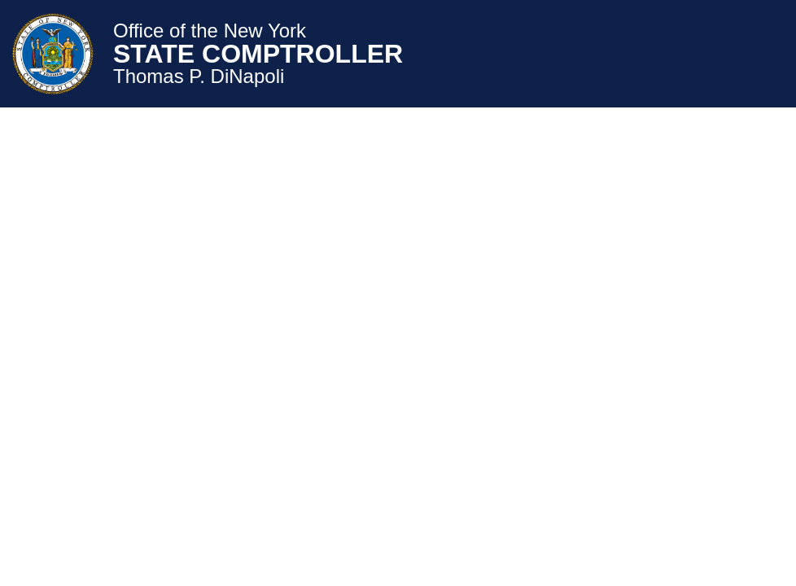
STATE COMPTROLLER (258, 54)
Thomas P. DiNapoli (198, 76)
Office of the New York (209, 31)
